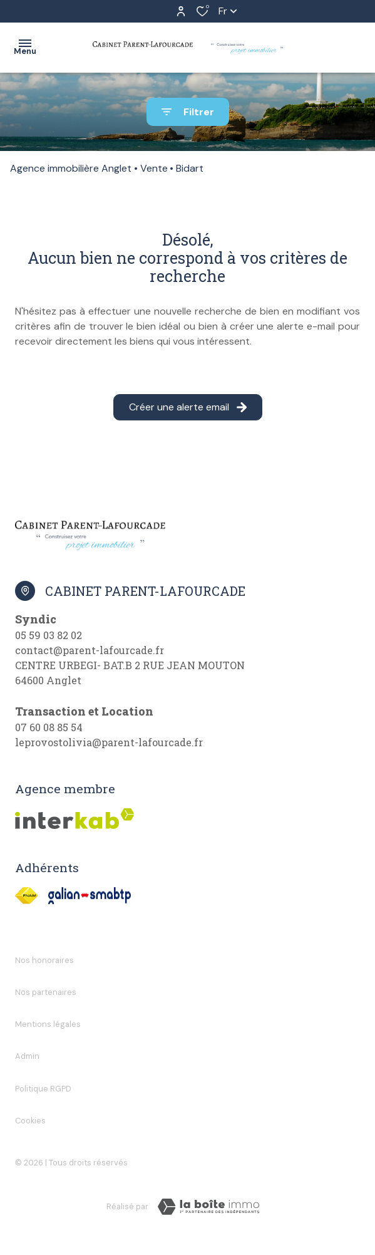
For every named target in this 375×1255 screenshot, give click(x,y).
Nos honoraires (44, 960)
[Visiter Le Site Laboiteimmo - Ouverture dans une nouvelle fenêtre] (208, 1207)
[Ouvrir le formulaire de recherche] (187, 112)
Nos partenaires (45, 992)
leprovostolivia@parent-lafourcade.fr (109, 742)
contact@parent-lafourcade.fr (89, 650)
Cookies (30, 1120)
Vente (154, 168)
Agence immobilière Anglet (70, 168)
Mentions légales (48, 1024)
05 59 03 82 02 (48, 635)
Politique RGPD (43, 1088)
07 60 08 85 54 (49, 727)
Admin (27, 1056)
